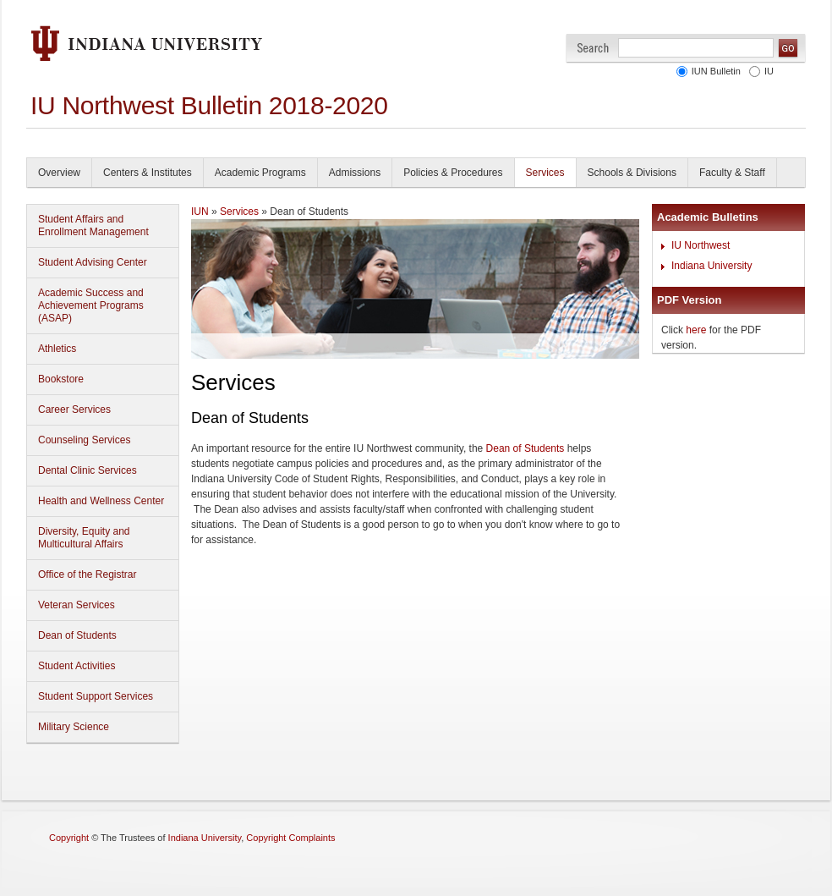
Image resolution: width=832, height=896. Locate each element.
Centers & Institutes (147, 173)
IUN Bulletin (716, 71)
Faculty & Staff (732, 173)
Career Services (74, 409)
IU (769, 71)
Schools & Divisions (632, 173)
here (696, 330)
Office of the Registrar (87, 574)
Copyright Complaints (290, 838)
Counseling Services (84, 440)
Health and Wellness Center (101, 501)
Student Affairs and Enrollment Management (93, 225)
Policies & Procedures (452, 173)
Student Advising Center (92, 262)
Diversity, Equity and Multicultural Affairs (84, 537)
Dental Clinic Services (87, 470)
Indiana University (711, 266)
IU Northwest (700, 245)
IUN (200, 211)
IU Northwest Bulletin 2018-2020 (209, 105)
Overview (59, 173)
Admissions (354, 173)
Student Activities (76, 666)
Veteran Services (76, 605)
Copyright (69, 838)
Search (593, 47)
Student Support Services (95, 696)
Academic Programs (260, 173)
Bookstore (61, 379)
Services (545, 173)
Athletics (57, 349)
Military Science (73, 727)
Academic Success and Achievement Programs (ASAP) (91, 305)
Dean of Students (77, 635)
